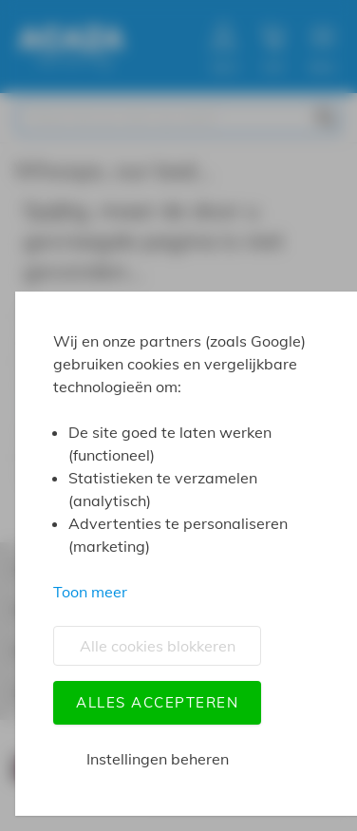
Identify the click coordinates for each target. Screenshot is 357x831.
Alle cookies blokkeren (157, 645)
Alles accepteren (157, 702)
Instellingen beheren (157, 758)
